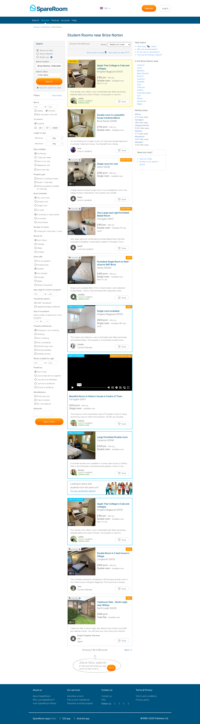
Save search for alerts (119, 53)
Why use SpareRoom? (44, 699)
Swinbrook (141, 101)
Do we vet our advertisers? (148, 52)
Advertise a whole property (80, 703)
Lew (138, 95)
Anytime (40, 123)
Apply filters (49, 421)
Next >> (128, 650)
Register (149, 8)
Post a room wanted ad (78, 699)
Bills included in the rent (47, 114)
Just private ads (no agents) (49, 376)
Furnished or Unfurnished (48, 214)
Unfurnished (42, 222)
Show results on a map (97, 53)
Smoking (41, 334)
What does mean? (147, 46)
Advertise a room (75, 696)
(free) (44, 718)
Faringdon (139, 120)
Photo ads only (43, 396)
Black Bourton (143, 73)
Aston (139, 68)
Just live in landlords (46, 383)
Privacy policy (142, 699)
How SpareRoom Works (44, 703)
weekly (40, 111)
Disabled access (44, 354)
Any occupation (44, 261)
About (42, 696)
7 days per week (44, 157)
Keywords (38, 409)
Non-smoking (43, 338)
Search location (42, 61)
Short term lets (43, 170)
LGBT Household (44, 303)
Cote (139, 84)
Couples (40, 252)
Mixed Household (44, 285)
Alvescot (140, 65)
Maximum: (39, 143)
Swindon (138, 131)
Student (40, 269)
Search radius (42, 71)
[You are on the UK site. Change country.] (105, 8)
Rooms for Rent (46, 50)
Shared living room (45, 346)
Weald (139, 104)
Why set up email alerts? (147, 49)
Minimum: (39, 138)
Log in (165, 8)
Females (40, 244)
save (111, 667)
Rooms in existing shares (47, 178)
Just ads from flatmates (47, 379)
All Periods (41, 153)
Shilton (140, 98)
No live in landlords (45, 387)
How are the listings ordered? (149, 55)
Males (39, 248)
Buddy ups (46, 57)
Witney (138, 114)
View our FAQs (145, 159)
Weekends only (43, 165)
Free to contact (43, 400)
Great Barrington (144, 93)
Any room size (43, 198)
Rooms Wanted (45, 54)
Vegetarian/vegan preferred (48, 307)
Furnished (41, 218)
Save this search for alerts (49, 88)
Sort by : (115, 44)
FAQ (103, 699)
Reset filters (57, 95)
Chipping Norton (142, 125)
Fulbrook (141, 87)
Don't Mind (42, 240)
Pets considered (44, 342)
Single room (42, 205)
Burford (140, 76)
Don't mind (42, 372)
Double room (42, 201)
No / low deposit (44, 404)
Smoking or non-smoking (48, 330)
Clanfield (140, 82)
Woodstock (139, 136)
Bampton (141, 70)
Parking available (44, 350)
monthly (51, 111)
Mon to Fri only (43, 161)
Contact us (106, 696)
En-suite (40, 210)
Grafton (140, 90)
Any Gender (42, 273)
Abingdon (139, 142)
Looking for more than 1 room (49, 231)
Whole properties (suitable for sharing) (48, 187)
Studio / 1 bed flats (44, 182)
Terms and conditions (146, 696)
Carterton (141, 79)
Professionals (43, 265)
